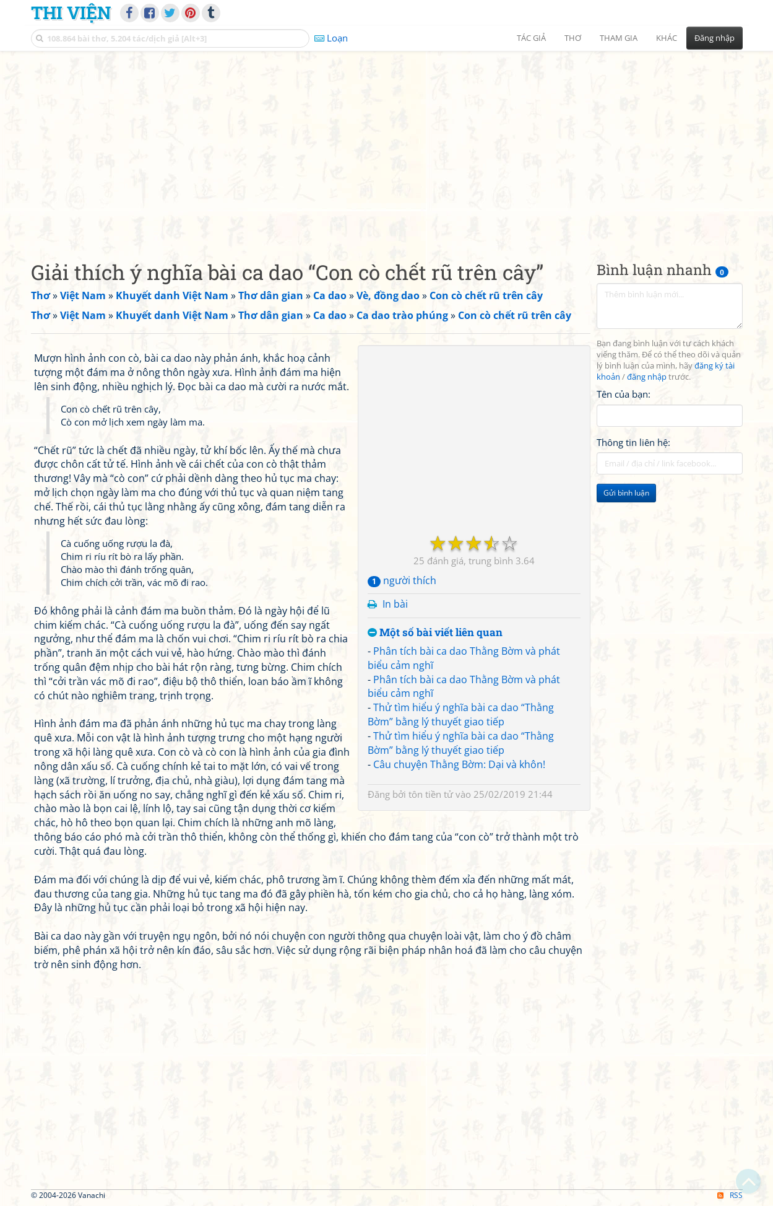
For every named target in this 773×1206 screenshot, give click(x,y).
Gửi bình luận (626, 492)
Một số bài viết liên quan (435, 633)
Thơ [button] (572, 37)
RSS (730, 1195)
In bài (395, 604)
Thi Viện (71, 12)
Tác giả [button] (531, 37)
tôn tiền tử (430, 794)
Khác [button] (666, 37)
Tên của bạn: (623, 394)
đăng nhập (647, 377)
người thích (402, 580)
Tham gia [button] (618, 37)
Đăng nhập (714, 37)
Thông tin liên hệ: (633, 442)
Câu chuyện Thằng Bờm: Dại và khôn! (459, 764)
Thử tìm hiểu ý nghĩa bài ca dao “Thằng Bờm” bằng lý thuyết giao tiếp (461, 714)
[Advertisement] (387, 145)
